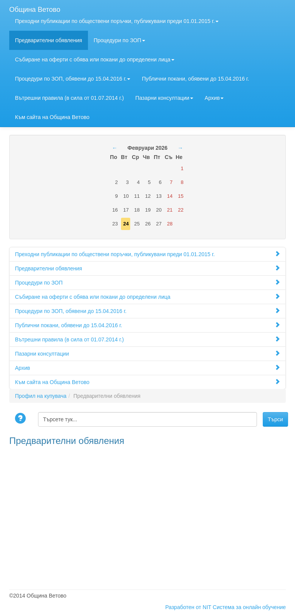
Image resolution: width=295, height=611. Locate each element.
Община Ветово (34, 9)
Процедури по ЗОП (119, 40)
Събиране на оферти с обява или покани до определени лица (94, 59)
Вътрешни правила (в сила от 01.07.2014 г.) (69, 98)
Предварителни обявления (48, 40)
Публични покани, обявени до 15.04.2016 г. (195, 79)
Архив (214, 98)
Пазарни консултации (164, 98)
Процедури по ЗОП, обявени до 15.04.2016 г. (72, 79)
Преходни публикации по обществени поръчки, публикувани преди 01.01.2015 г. (117, 21)
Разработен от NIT (188, 607)
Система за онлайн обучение (249, 607)
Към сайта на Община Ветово (52, 117)
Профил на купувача (40, 396)
